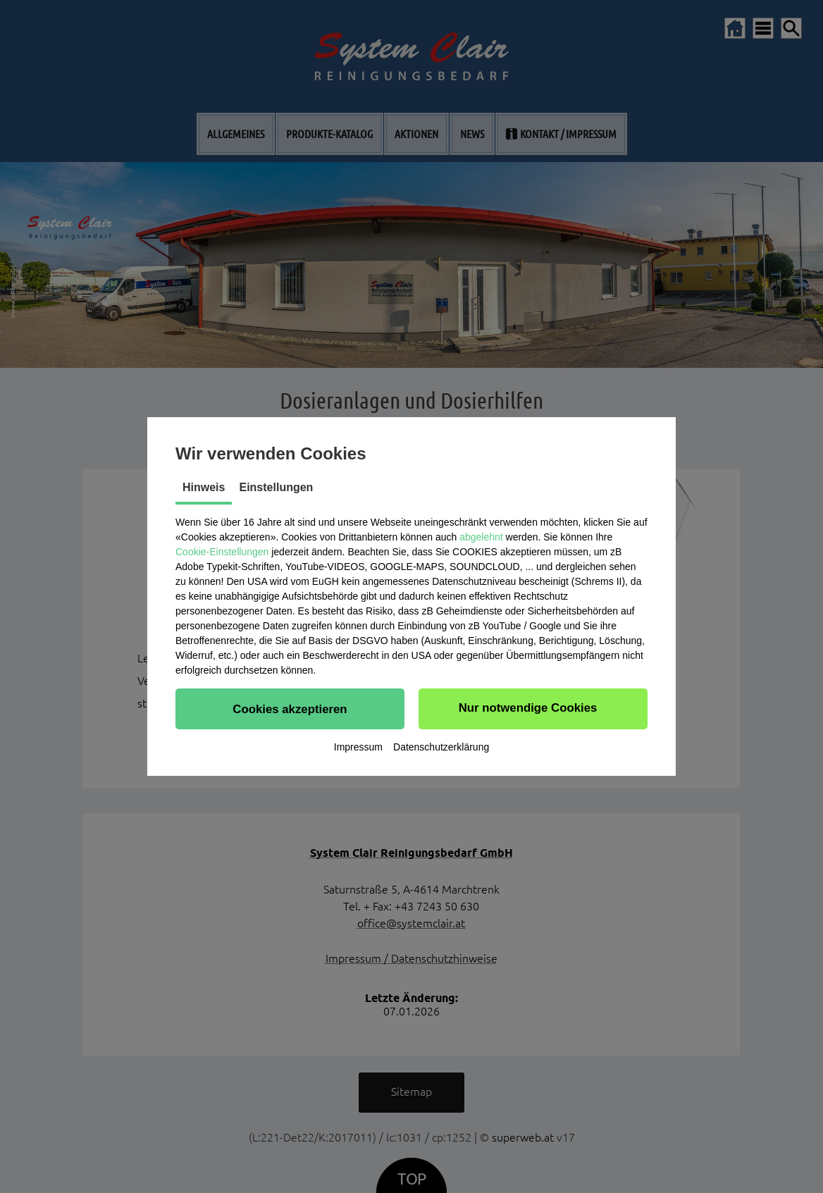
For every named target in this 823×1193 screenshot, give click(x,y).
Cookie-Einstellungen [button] (221, 551)
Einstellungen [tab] (276, 487)
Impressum (358, 747)
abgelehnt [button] (481, 537)
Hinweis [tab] (203, 487)
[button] (289, 708)
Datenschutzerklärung (441, 747)
